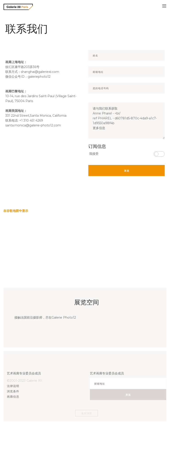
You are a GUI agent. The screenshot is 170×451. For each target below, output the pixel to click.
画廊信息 (13, 396)
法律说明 (13, 386)
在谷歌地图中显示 (15, 211)
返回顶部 (86, 413)
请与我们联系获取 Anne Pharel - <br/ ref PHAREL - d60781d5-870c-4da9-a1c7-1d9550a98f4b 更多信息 (126, 121)
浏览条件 (13, 391)
